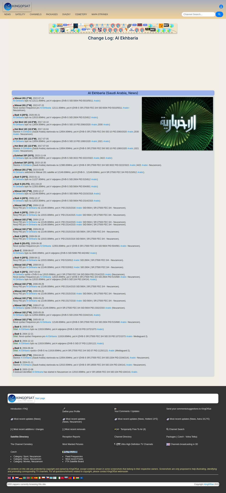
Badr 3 (18, 327)
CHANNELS (35, 14)
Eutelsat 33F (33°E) (24, 155)
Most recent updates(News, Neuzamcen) (73, 420)
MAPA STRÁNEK (100, 14)
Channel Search (175, 429)
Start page (26, 398)
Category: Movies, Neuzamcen (28, 461)
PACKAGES (52, 14)
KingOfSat (209, 484)
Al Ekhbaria (18, 100)
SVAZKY (66, 14)
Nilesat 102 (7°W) (23, 191)
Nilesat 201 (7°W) (23, 98)
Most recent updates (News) (25, 419)
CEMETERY (81, 14)
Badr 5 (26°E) (21, 177)
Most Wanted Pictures (72, 444)
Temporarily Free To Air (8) (130, 429)
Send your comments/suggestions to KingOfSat (188, 409)
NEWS (7, 14)
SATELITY (20, 14)
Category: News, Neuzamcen (27, 459)
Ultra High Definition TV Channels (133, 444)
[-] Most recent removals (73, 429)
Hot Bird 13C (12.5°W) (25, 122)
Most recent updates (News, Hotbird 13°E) (136, 419)
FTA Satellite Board (74, 461)
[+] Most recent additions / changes (27, 429)
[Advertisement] (113, 65)
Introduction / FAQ (19, 409)
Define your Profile (71, 410)
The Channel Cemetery (21, 444)
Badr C (18, 250)
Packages (171, 437)
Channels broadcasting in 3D (182, 444)
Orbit (15, 329)
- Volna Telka (190, 437)
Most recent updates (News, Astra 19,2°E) (188, 419)
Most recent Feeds (74, 459)
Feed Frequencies (74, 456)
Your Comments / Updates (126, 410)
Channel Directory (122, 437)
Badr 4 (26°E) (21, 115)
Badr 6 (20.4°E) (22, 184)
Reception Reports (71, 437)
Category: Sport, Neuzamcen (27, 456)
